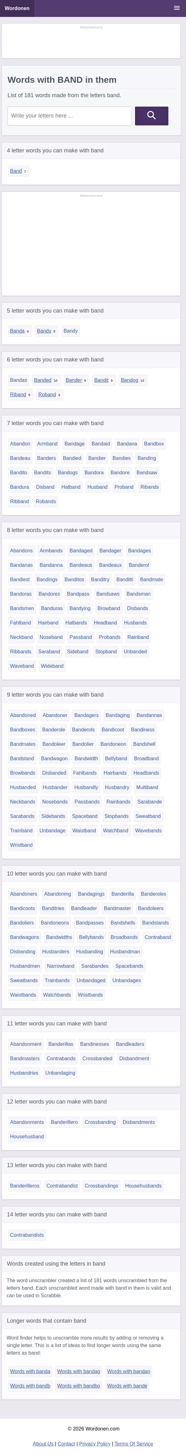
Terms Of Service (134, 1443)
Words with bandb (30, 1385)
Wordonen (17, 8)
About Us (43, 1443)
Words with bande (127, 1385)
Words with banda (30, 1371)
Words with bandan (128, 1371)
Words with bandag (78, 1371)
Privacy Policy (95, 1443)
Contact (66, 1443)
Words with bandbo (78, 1385)
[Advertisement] (91, 41)
